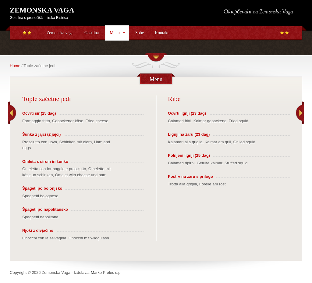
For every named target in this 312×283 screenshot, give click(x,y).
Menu (115, 32)
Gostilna (91, 32)
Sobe (139, 32)
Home (15, 65)
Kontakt (161, 32)
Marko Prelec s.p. (106, 272)
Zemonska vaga (60, 32)
